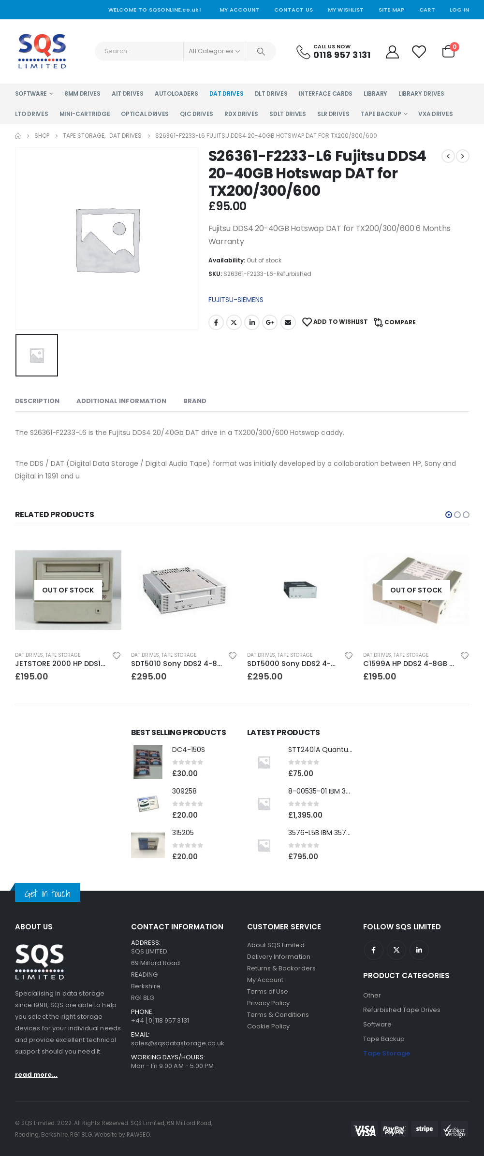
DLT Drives (271, 93)
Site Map (392, 10)
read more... (36, 1074)
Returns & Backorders (281, 968)
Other (372, 995)
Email (288, 322)
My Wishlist (346, 10)
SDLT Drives (287, 114)
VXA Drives (435, 114)
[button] (448, 514)
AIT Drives (128, 93)
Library (375, 93)
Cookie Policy (268, 1026)
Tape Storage (62, 655)
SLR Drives (333, 114)
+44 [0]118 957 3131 (160, 1020)
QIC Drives (196, 114)
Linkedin (419, 950)
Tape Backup (381, 114)
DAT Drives (226, 93)
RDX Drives (241, 114)
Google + (270, 322)
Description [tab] (37, 400)
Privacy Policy (268, 1003)
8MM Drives (82, 93)
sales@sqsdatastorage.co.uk (178, 1043)
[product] (68, 590)
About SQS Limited (276, 945)
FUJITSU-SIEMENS (236, 299)
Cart (427, 10)
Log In (459, 10)
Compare (400, 322)
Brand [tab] (194, 400)
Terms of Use (268, 991)
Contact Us (293, 10)
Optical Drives (145, 114)
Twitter (234, 322)
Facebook (216, 322)
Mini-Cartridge (84, 114)
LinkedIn (252, 322)
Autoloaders (176, 93)
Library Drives (421, 93)
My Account (240, 10)
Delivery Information (278, 956)
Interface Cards (326, 93)
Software (31, 93)
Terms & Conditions (278, 1014)
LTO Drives (31, 114)
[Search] (261, 51)
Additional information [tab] (121, 400)
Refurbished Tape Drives (402, 1009)
